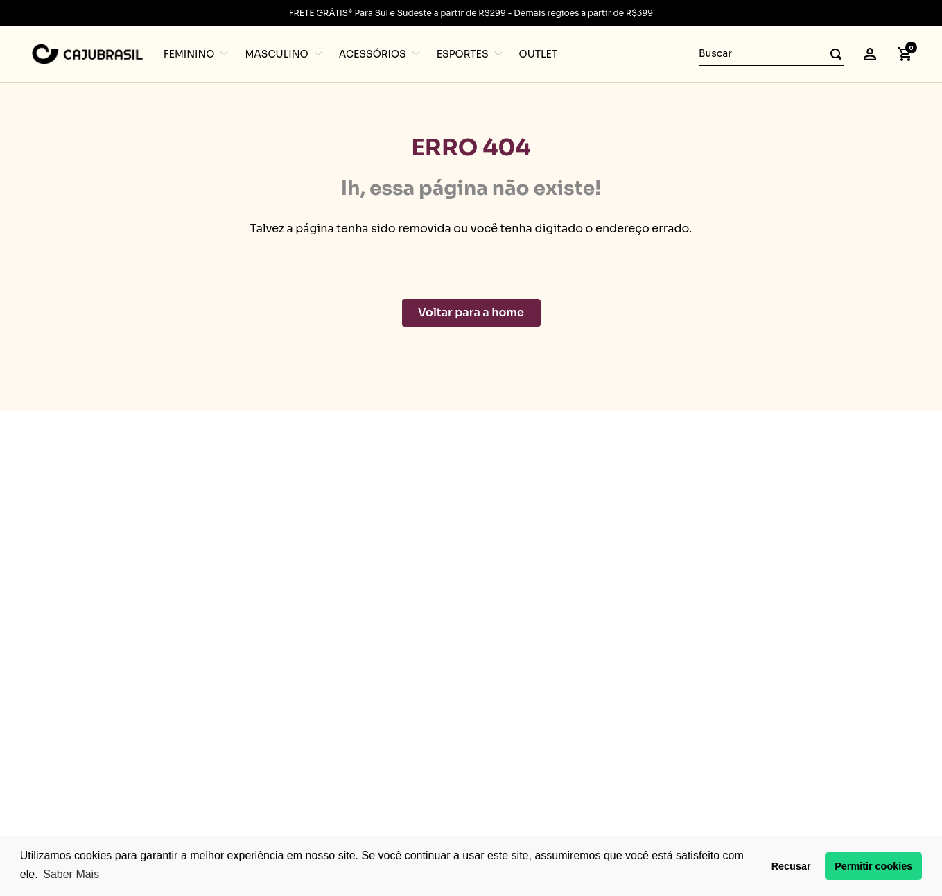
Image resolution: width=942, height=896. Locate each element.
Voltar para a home (471, 312)
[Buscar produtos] (831, 53)
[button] (870, 54)
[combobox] (771, 54)
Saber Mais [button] (71, 874)
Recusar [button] (791, 866)
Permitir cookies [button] (873, 866)
